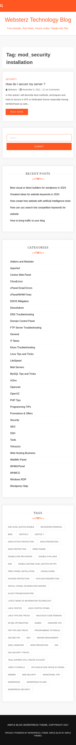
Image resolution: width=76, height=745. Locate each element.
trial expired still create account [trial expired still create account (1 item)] (26, 660)
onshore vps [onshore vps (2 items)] (54, 623)
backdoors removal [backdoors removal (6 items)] (51, 527)
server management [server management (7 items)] (47, 638)
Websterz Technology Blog (38, 20)
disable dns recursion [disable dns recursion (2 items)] (20, 556)
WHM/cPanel (17, 466)
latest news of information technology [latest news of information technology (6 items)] (29, 601)
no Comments (51, 89)
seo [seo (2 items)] (28, 638)
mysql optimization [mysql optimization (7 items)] (18, 623)
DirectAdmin (17, 307)
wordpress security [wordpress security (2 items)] (19, 689)
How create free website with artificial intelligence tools (40, 201)
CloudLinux (16, 281)
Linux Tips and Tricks (21, 354)
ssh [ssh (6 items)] (56, 645)
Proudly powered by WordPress (23, 733)
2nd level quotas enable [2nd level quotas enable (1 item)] (21, 527)
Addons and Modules (22, 261)
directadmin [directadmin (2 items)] (39, 549)
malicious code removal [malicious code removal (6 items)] (49, 616)
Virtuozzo (15, 446)
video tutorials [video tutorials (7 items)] (16, 667)
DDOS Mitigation (19, 301)
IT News (14, 340)
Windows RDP (18, 479)
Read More (16, 112)
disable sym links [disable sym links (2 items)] (48, 556)
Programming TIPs (20, 407)
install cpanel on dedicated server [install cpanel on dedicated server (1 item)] (27, 586)
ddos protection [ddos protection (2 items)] (17, 549)
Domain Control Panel (22, 321)
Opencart (15, 387)
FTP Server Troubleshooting (25, 327)
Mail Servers (17, 367)
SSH (12, 433)
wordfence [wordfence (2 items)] (14, 682)
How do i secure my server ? (25, 84)
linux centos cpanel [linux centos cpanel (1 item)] (39, 608)
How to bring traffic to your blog (27, 220)
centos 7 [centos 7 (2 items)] (39, 534)
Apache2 (15, 268)
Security (11, 79)
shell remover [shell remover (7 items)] (16, 645)
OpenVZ (15, 393)
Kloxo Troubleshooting (22, 347)
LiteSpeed (15, 360)
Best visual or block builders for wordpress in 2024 (38, 187)
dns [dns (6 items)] (10, 564)
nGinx (13, 380)
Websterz (12, 89)
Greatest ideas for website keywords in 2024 (34, 194)
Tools (13, 440)
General (14, 334)
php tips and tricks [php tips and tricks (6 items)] (18, 630)
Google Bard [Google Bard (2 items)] (48, 571)
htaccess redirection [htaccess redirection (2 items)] (47, 579)
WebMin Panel (18, 459)
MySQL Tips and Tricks (23, 373)
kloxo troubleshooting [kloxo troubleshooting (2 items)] (21, 593)
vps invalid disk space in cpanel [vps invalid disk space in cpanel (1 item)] (47, 667)
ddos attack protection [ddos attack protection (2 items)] (21, 542)
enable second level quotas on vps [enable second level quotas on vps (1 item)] (37, 564)
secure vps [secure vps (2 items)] (14, 638)
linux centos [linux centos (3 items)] (15, 608)
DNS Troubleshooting (22, 314)
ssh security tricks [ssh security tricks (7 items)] (18, 652)
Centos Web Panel (20, 274)
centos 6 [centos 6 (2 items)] (23, 534)
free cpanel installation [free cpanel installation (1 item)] (21, 571)
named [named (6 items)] (38, 623)
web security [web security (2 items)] (29, 675)
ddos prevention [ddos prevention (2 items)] (49, 542)
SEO (12, 426)
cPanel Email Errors (21, 288)
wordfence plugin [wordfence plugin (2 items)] (37, 682)
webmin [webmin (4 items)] (12, 675)
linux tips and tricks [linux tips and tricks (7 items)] (19, 616)
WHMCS (15, 473)
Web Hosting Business (22, 453)
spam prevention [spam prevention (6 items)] (39, 645)
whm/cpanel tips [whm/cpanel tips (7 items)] (51, 675)
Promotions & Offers (21, 413)
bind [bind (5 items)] (10, 534)
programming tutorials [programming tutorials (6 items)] (47, 630)
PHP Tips (15, 400)
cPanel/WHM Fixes (20, 294)
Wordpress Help (19, 486)
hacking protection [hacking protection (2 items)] (18, 579)
